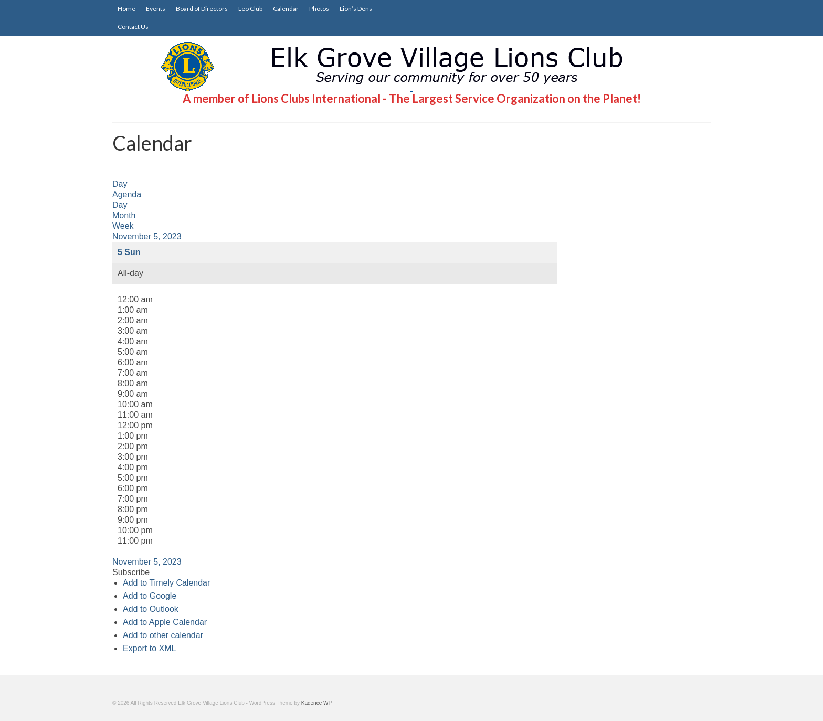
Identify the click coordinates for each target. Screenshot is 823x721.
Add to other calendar (163, 635)
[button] (131, 572)
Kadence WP (316, 703)
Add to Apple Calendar (165, 622)
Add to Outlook (150, 609)
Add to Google (149, 595)
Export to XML (149, 648)
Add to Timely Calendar (166, 582)
